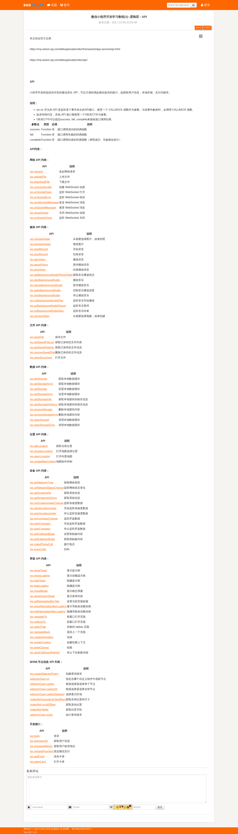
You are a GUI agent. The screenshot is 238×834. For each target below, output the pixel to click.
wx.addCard (37, 756)
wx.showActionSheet (42, 596)
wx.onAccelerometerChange (47, 503)
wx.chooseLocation (41, 451)
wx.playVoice (37, 259)
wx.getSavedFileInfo (42, 347)
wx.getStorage (38, 378)
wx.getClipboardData (42, 539)
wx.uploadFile (38, 176)
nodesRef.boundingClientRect (48, 699)
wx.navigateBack (40, 632)
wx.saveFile (37, 337)
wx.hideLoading (39, 585)
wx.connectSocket (40, 187)
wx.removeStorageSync (44, 414)
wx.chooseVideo (39, 316)
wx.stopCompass (40, 528)
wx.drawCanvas (39, 647)
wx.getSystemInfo (40, 492)
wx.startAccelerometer (43, 508)
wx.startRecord (39, 249)
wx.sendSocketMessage (44, 202)
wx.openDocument (41, 357)
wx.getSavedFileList (42, 342)
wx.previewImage (40, 244)
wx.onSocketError (40, 197)
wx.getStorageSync (41, 383)
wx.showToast (38, 570)
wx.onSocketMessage (43, 207)
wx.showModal (38, 591)
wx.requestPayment (41, 751)
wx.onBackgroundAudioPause (48, 305)
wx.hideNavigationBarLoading (47, 611)
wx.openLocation (40, 456)
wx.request (36, 171)
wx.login (35, 736)
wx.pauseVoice (39, 264)
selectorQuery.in (39, 679)
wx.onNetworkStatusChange (47, 487)
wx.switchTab (38, 626)
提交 (160, 807)
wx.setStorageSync (41, 394)
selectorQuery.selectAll (43, 689)
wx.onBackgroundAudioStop (47, 310)
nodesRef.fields (39, 709)
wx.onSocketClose (41, 217)
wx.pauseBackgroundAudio (46, 285)
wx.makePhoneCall (41, 544)
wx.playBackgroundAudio (45, 280)
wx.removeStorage (41, 409)
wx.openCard (38, 761)
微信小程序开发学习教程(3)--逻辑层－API (119, 17)
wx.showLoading (40, 575)
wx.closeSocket (39, 212)
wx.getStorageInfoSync (43, 404)
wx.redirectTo (38, 621)
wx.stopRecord (39, 254)
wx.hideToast (37, 580)
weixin (198, 27)
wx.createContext (40, 642)
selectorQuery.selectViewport (47, 694)
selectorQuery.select (42, 684)
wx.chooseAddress (41, 746)
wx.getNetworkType (41, 482)
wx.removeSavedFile (42, 352)
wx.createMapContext (43, 461)
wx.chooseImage (40, 239)
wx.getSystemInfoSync (43, 497)
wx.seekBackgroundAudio (45, 290)
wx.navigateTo (38, 616)
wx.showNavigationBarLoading (48, 606)
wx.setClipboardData (42, 534)
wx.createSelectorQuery (44, 673)
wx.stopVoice (37, 269)
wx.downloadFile (40, 182)
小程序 (207, 27)
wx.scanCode (38, 549)
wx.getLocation (39, 446)
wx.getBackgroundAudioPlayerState (51, 274)
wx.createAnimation (41, 637)
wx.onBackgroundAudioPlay (46, 300)
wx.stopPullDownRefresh (45, 652)
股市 (65, 5)
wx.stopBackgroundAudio (45, 295)
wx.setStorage (38, 389)
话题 (52, 5)
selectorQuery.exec (41, 714)
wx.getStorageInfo (40, 399)
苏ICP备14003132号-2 (82, 829)
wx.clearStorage (39, 419)
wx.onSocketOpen (41, 192)
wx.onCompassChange (43, 518)
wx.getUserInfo (39, 741)
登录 (205, 5)
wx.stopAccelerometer (43, 513)
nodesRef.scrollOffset (42, 704)
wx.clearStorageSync (42, 425)
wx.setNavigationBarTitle (44, 601)
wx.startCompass (40, 523)
